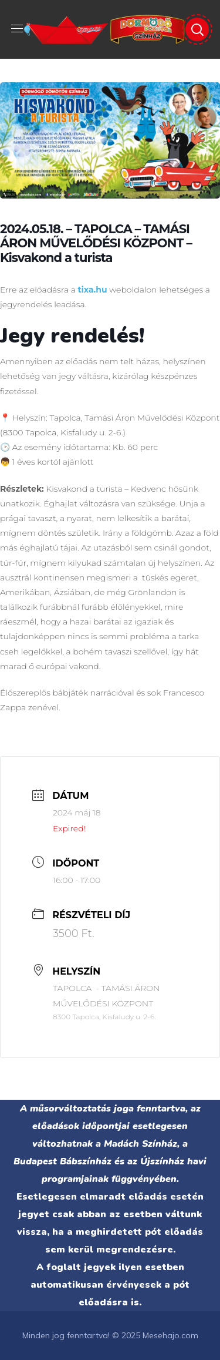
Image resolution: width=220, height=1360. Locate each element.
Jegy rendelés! (72, 335)
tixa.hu (92, 289)
